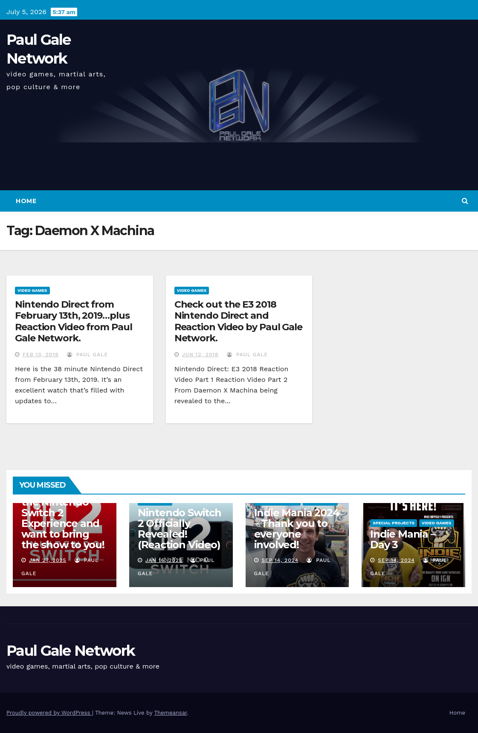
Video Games (32, 290)
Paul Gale (87, 355)
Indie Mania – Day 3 (402, 539)
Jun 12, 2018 (200, 355)
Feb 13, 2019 (40, 355)
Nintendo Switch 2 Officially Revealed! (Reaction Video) (179, 528)
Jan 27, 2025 (48, 560)
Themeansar (170, 713)
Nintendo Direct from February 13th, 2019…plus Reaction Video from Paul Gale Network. (73, 321)
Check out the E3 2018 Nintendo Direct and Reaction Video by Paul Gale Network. (238, 321)
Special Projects (393, 523)
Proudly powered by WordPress (49, 713)
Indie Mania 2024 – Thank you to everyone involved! (296, 528)
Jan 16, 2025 (164, 560)
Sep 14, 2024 (279, 560)
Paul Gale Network (70, 651)
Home (26, 201)
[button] (465, 201)
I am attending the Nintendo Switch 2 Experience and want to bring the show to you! (62, 518)
